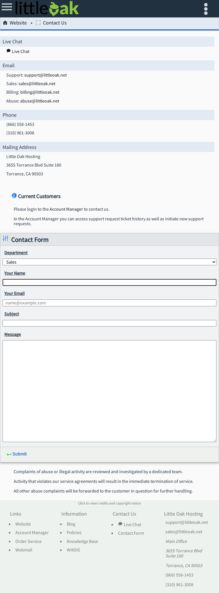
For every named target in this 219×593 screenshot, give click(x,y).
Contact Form (131, 533)
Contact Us (51, 23)
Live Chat (129, 524)
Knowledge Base (82, 541)
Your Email (14, 293)
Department (15, 252)
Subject (11, 314)
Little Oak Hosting (183, 514)
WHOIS (73, 550)
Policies (74, 532)
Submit (17, 454)
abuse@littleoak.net (39, 101)
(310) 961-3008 (179, 584)
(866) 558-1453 (179, 575)
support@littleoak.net (45, 75)
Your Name (14, 273)
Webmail (23, 550)
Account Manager (66, 209)
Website (15, 23)
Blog (71, 524)
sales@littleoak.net (37, 83)
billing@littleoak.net (39, 92)
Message (12, 334)
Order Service (28, 541)
